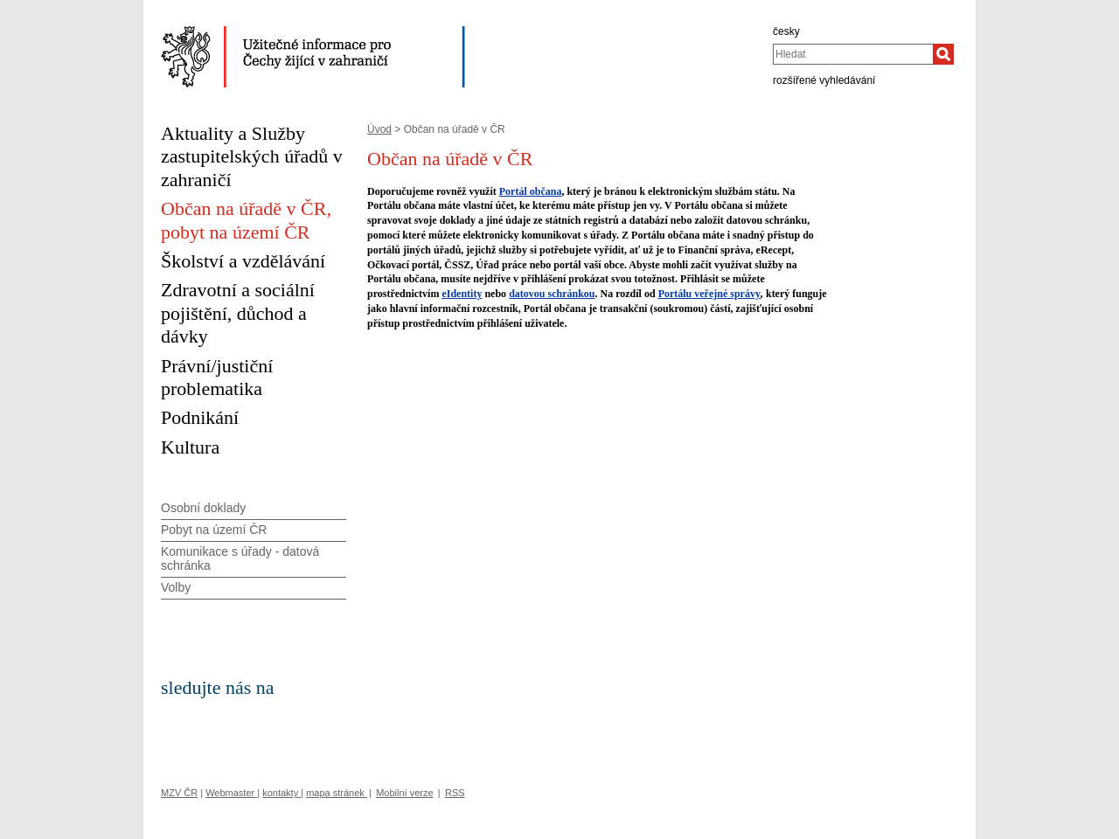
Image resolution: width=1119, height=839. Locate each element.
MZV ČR (179, 792)
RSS (455, 792)
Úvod (379, 129)
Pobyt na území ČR (214, 530)
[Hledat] (943, 54)
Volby (176, 587)
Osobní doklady (203, 508)
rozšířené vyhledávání (824, 80)
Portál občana (530, 191)
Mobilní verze (404, 792)
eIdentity (461, 294)
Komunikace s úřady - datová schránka (240, 558)
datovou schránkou (551, 294)
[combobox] (853, 54)
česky (786, 31)
